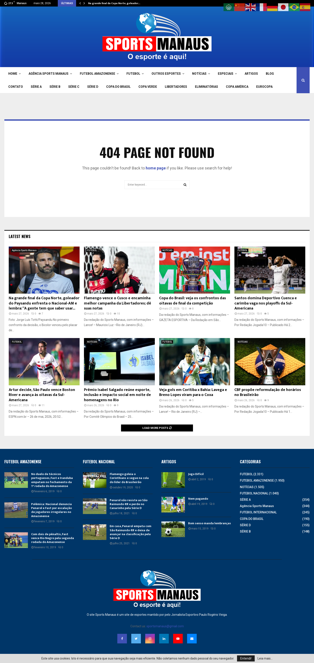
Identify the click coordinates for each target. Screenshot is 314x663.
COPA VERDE (147, 86)
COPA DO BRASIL (118, 86)
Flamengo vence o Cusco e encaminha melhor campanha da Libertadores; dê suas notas (117, 303)
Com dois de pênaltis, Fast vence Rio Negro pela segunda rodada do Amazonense (52, 538)
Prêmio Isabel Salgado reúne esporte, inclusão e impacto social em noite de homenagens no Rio (117, 395)
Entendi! (245, 658)
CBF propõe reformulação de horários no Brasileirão (267, 392)
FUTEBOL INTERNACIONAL (258, 512)
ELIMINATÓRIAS (206, 86)
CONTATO (15, 86)
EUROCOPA (264, 86)
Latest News (19, 236)
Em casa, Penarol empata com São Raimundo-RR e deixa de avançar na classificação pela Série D (130, 532)
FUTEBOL (133, 73)
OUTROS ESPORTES (166, 73)
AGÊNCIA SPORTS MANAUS (48, 73)
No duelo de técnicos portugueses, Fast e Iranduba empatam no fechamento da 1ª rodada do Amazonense (52, 480)
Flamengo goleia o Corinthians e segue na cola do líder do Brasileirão (129, 478)
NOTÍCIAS (199, 73)
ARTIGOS (251, 73)
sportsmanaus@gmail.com (165, 626)
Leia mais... (265, 658)
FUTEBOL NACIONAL (254, 493)
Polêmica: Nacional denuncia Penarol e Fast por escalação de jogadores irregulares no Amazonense (51, 510)
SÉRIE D (92, 86)
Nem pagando (198, 498)
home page (156, 168)
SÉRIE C (73, 86)
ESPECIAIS (225, 73)
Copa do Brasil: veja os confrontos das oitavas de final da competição (192, 300)
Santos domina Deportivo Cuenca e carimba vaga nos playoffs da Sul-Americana (265, 303)
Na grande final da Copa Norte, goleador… (114, 3)
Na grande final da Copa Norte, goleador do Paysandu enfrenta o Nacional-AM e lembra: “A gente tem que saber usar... (44, 303)
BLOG (270, 73)
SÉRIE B (54, 86)
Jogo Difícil (196, 474)
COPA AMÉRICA (237, 86)
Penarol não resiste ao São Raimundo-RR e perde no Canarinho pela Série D (128, 504)
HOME (12, 73)
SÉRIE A (36, 86)
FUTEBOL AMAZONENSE (97, 73)
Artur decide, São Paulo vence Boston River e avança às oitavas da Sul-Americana (42, 395)
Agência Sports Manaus (24, 250)
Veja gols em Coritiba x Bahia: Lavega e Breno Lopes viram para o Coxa (193, 392)
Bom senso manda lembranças (209, 523)
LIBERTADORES (176, 86)
